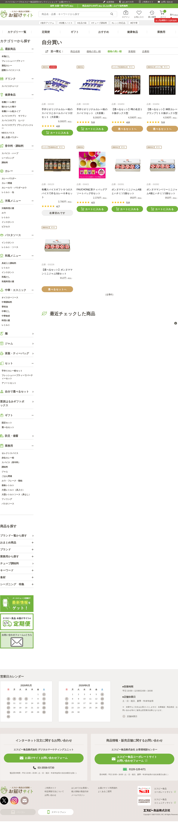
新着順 (131, 51)
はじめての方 (128, 2)
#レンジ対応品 (118, 23)
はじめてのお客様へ (80, 788)
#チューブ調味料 (99, 23)
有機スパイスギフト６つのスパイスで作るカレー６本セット (57, 193)
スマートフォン (59, 812)
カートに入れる (59, 133)
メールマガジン (78, 795)
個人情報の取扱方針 (80, 791)
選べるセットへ (127, 129)
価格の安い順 (94, 51)
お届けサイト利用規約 (107, 788)
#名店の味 (82, 23)
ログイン (126, 17)
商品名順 (75, 51)
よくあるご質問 (104, 791)
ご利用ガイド (147, 2)
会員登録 (110, 2)
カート (163, 14)
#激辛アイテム (47, 23)
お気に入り (139, 17)
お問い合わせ (167, 2)
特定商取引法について (54, 791)
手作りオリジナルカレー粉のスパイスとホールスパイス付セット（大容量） (57, 113)
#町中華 (134, 23)
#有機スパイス (65, 23)
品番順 (145, 51)
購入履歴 (152, 17)
